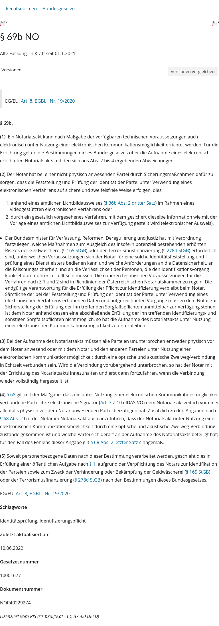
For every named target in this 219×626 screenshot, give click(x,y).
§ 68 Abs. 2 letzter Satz (114, 442)
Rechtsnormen (21, 8)
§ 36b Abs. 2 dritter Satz (130, 203)
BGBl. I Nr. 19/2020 (55, 101)
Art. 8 (26, 101)
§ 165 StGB (74, 250)
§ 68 (11, 394)
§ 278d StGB (176, 250)
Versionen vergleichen (193, 71)
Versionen (11, 69)
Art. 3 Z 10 (111, 402)
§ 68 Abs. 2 (11, 418)
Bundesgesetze (58, 8)
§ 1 (92, 464)
